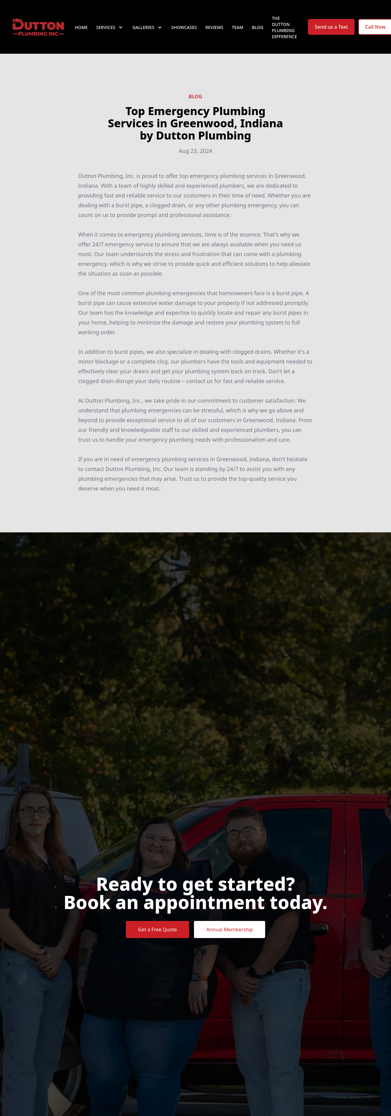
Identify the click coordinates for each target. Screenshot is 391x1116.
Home (81, 27)
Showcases (184, 27)
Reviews (214, 27)
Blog (258, 27)
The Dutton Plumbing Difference (284, 27)
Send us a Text (331, 27)
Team (237, 27)
